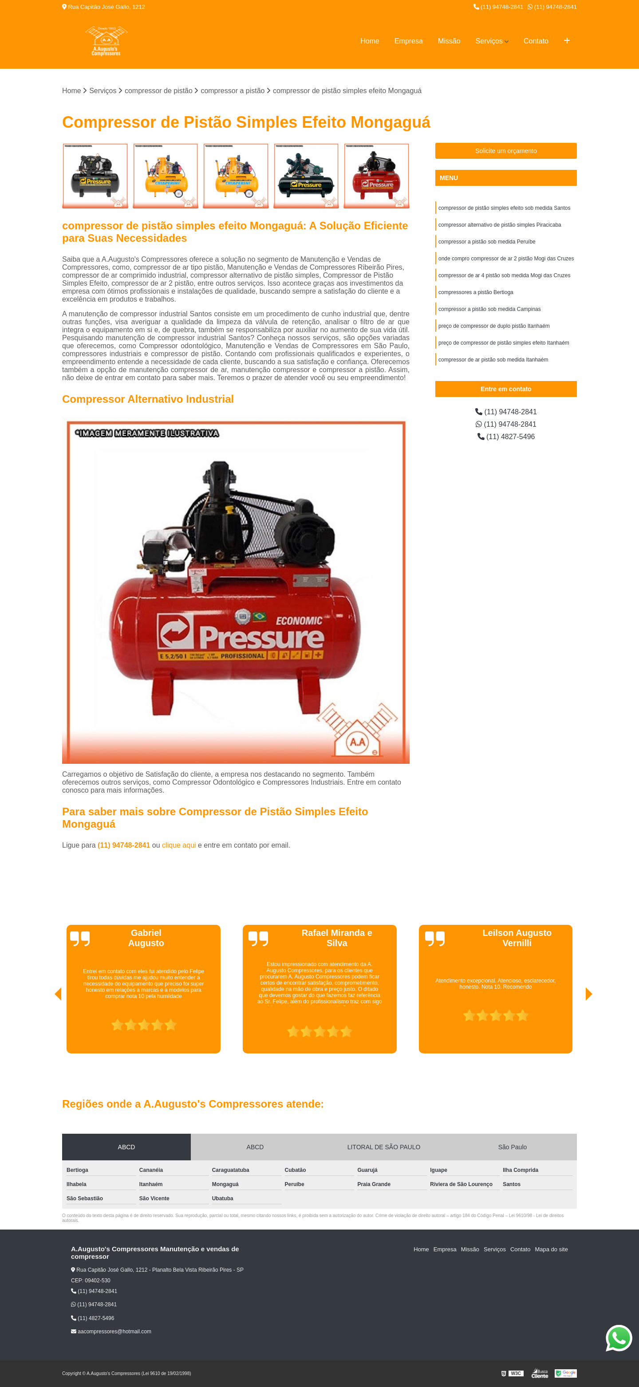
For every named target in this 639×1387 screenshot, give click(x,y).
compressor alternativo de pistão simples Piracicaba (499, 225)
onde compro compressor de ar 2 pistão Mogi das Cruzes (506, 258)
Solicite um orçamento (506, 150)
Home (369, 41)
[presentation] (45, 1028)
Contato (536, 41)
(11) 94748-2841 (498, 7)
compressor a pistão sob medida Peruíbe (487, 242)
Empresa (408, 41)
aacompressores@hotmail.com (111, 1331)
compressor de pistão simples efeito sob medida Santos (504, 208)
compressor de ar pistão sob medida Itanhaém (493, 360)
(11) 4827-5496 (506, 436)
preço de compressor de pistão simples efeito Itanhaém (503, 343)
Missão (449, 41)
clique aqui (179, 845)
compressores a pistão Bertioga (475, 292)
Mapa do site (551, 1249)
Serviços (489, 41)
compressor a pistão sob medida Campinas (489, 309)
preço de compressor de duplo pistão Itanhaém (494, 326)
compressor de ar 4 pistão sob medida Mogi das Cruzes (504, 275)
